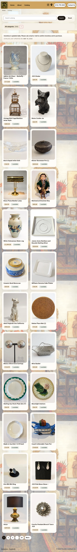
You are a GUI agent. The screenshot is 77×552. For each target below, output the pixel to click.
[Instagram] (48, 5)
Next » (28, 537)
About (19, 5)
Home (12, 5)
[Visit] (51, 5)
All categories (11, 27)
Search (61, 18)
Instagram (4, 549)
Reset (70, 18)
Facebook (12, 549)
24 (21, 537)
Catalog (27, 5)
